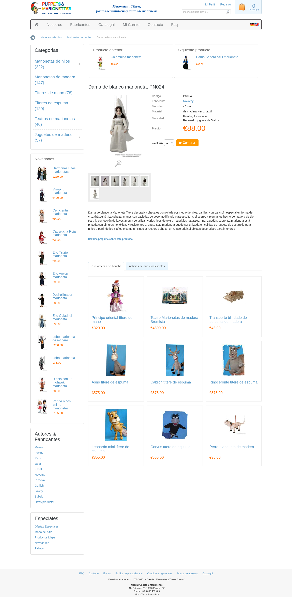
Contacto (155, 24)
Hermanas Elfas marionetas (64, 170)
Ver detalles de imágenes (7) (118, 163)
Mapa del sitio (43, 532)
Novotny (188, 101)
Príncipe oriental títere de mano (112, 320)
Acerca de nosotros (187, 573)
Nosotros (54, 24)
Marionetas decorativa (79, 37)
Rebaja (39, 548)
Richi (38, 458)
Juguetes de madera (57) (53, 137)
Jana (38, 463)
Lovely (39, 491)
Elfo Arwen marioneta (60, 275)
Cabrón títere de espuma (170, 382)
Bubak (39, 496)
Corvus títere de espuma (170, 447)
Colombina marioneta (126, 57)
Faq (174, 24)
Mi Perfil (210, 4)
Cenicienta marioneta (60, 212)
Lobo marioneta (64, 358)
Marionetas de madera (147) (55, 80)
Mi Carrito (131, 24)
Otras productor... (46, 502)
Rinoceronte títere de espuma (233, 382)
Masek (39, 447)
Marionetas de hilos (51, 37)
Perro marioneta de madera (231, 447)
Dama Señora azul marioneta (217, 57)
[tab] (106, 266)
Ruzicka (40, 480)
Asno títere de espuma (110, 382)
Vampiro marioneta (60, 191)
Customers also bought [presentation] (106, 266)
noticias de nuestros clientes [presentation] (147, 266)
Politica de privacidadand (129, 573)
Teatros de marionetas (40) (55, 121)
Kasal (38, 469)
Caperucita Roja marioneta (64, 233)
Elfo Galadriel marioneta (62, 317)
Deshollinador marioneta (62, 296)
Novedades (42, 543)
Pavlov (39, 452)
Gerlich (39, 485)
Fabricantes (80, 24)
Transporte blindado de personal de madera (228, 320)
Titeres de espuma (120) (51, 106)
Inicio (32, 37)
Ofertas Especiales (47, 526)
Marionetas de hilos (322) (52, 64)
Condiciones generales (159, 573)
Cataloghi (106, 24)
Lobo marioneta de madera (64, 338)
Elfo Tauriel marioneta (61, 254)
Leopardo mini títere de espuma (110, 449)
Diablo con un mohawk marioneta (62, 382)
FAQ (81, 573)
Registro (225, 4)
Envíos (107, 573)
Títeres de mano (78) (54, 93)
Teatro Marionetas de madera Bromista (174, 320)
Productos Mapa (45, 537)
